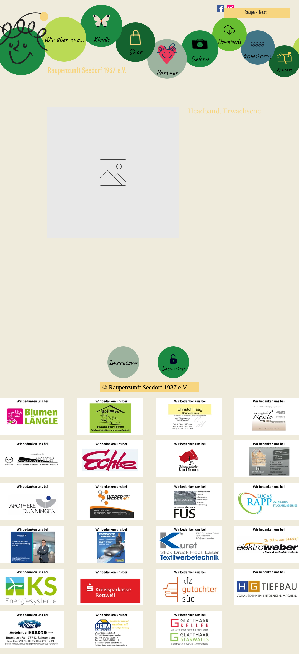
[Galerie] (200, 48)
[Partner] (167, 59)
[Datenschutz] (173, 362)
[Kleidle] (101, 26)
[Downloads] (229, 34)
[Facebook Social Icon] (220, 8)
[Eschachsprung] (258, 47)
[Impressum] (123, 362)
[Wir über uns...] (64, 39)
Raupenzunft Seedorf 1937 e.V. (87, 70)
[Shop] (135, 42)
